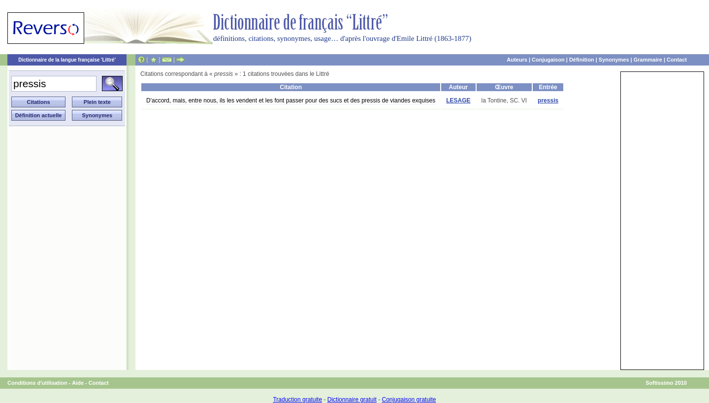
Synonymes (614, 60)
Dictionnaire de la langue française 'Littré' (67, 60)
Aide (78, 383)
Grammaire (648, 60)
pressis (548, 100)
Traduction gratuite (297, 399)
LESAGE (458, 100)
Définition (581, 60)
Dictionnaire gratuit (352, 399)
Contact (677, 60)
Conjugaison (548, 60)
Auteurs (517, 60)
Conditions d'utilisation (37, 383)
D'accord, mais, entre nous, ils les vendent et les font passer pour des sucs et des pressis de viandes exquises (290, 100)
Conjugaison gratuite (409, 399)
